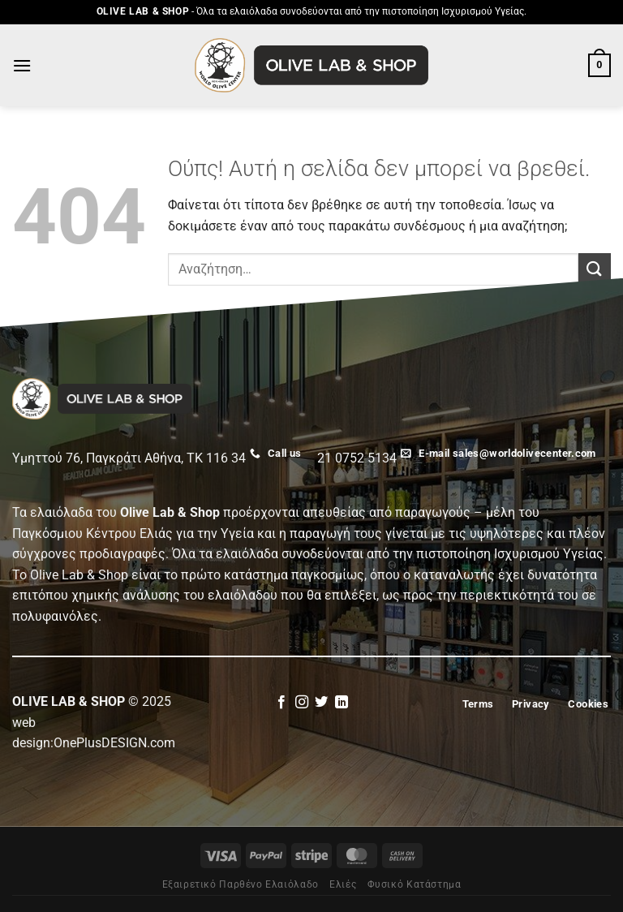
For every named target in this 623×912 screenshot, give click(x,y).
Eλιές (342, 884)
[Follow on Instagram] (301, 702)
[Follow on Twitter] (321, 702)
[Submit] (594, 269)
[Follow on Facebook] (281, 702)
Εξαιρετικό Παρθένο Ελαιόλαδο (240, 884)
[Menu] (22, 65)
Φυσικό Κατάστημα (414, 884)
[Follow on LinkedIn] (341, 702)
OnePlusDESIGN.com (114, 743)
